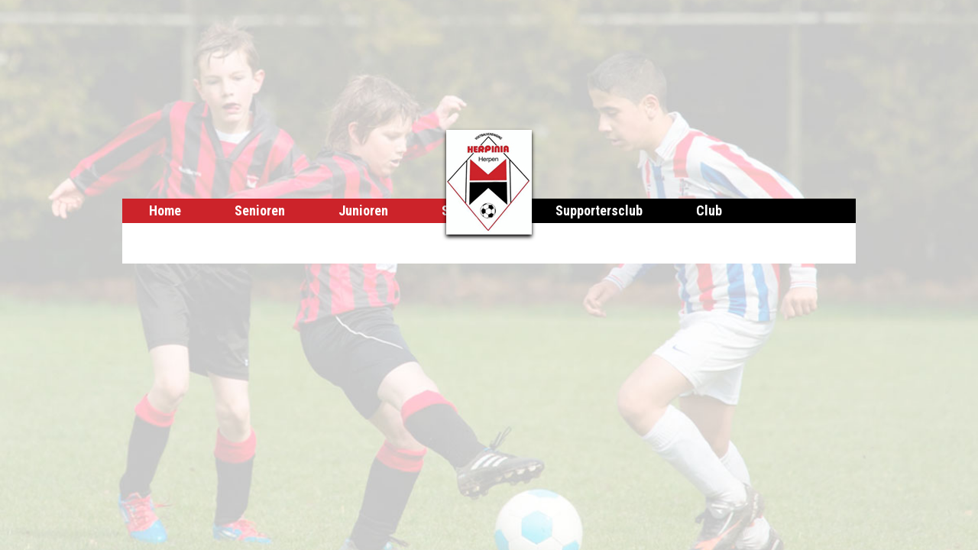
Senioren (260, 210)
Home (165, 210)
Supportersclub (599, 210)
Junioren (363, 210)
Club (709, 210)
